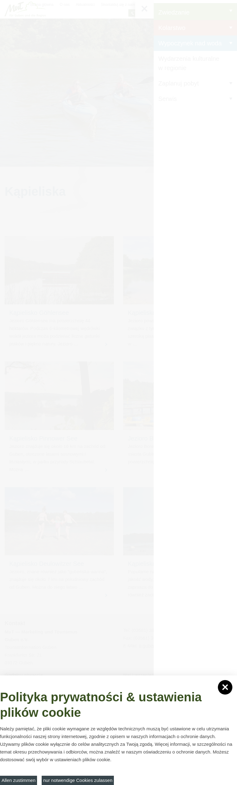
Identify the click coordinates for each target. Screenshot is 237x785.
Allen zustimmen (18, 780)
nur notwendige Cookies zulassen (77, 780)
